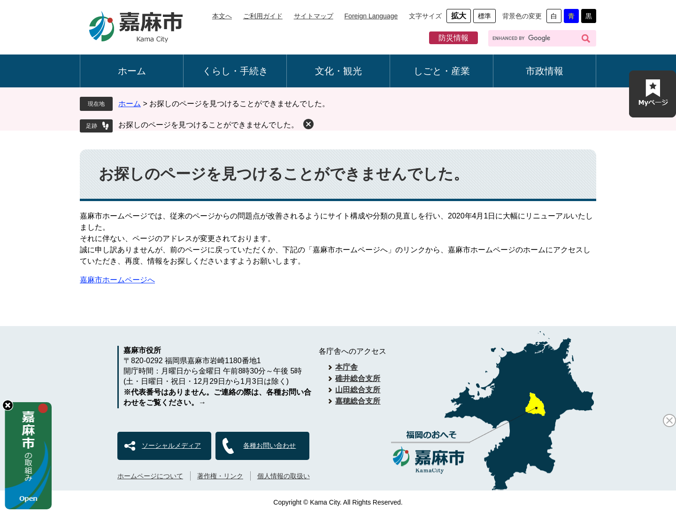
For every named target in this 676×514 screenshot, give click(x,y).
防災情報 (453, 38)
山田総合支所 (357, 390)
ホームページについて (150, 476)
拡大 (458, 16)
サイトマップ (313, 16)
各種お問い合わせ (269, 445)
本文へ (222, 16)
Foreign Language (371, 16)
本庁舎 (346, 367)
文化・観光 (338, 71)
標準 (484, 16)
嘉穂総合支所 (357, 401)
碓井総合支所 (357, 378)
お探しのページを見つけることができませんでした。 (208, 125)
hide (7, 405)
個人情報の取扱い (283, 476)
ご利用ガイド (263, 16)
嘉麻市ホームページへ (117, 280)
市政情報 (544, 71)
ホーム (132, 71)
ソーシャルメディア (171, 445)
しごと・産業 (442, 71)
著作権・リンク (220, 476)
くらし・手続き (235, 71)
